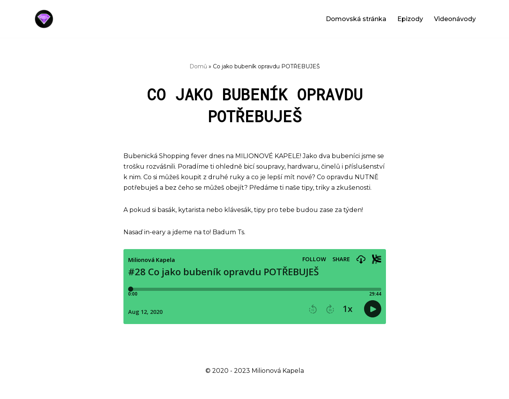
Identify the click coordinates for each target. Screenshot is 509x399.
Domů (198, 66)
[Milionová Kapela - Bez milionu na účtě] (46, 19)
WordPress (95, 389)
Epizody (410, 19)
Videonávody (455, 19)
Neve (40, 389)
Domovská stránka (356, 19)
